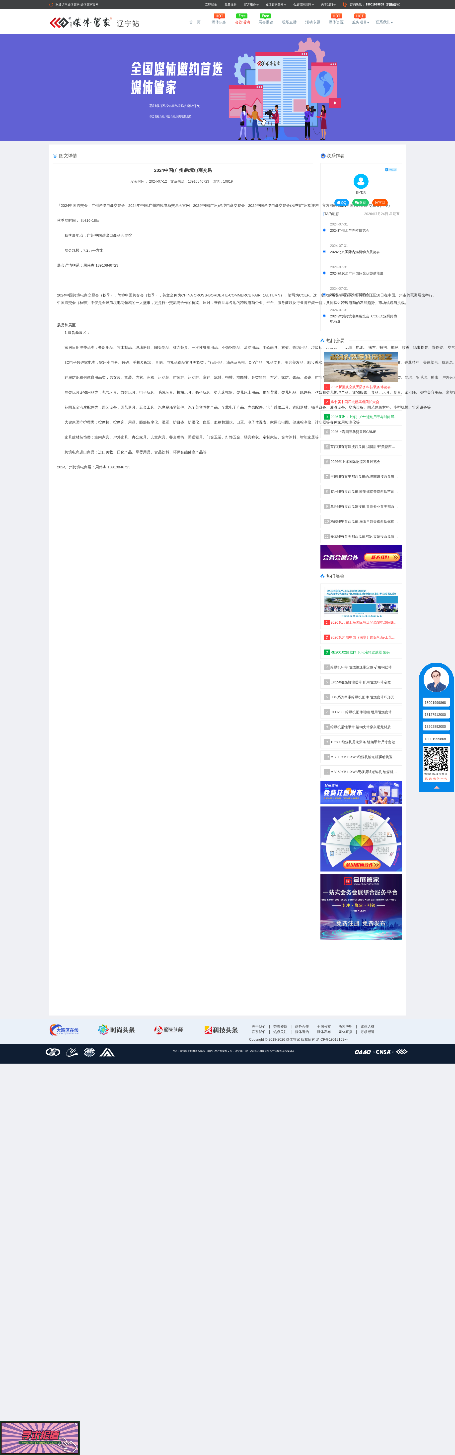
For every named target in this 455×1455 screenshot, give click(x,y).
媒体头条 (219, 22)
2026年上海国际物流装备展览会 (352, 461)
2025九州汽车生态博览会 (349, 295)
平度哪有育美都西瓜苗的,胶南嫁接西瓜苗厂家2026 (361, 476)
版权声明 (346, 1026)
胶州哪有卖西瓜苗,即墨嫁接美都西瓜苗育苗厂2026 (361, 491)
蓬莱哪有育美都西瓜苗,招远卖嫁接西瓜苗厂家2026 (361, 536)
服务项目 (359, 22)
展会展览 (265, 22)
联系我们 (383, 22)
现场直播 (289, 22)
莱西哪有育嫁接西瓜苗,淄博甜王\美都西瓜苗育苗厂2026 (361, 446)
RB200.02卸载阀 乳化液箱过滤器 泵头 (357, 652)
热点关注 (280, 1032)
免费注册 (230, 4)
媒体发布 (324, 1032)
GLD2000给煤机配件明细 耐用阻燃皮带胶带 (361, 712)
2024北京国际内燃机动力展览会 (355, 252)
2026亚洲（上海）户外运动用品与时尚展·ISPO (361, 417)
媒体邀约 (302, 1032)
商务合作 (302, 1026)
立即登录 (211, 4)
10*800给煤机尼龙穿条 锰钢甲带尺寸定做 (359, 742)
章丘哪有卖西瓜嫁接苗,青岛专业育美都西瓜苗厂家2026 (361, 506)
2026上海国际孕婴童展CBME (350, 432)
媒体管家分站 (276, 5)
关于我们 (328, 5)
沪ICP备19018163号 (332, 1039)
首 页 (195, 22)
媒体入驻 (368, 1026)
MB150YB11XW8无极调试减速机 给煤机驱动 (361, 772)
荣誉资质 (280, 1026)
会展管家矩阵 (303, 5)
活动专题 (312, 22)
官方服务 (251, 5)
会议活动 (242, 22)
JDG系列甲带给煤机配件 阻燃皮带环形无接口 (361, 697)
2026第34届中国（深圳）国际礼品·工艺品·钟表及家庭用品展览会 (361, 637)
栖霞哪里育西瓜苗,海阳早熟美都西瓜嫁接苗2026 (361, 521)
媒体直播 (346, 1032)
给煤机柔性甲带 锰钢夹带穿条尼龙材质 (357, 727)
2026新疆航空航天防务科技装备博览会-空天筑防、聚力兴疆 (361, 387)
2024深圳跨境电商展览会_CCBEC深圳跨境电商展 (363, 318)
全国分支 (324, 1026)
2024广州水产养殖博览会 (349, 230)
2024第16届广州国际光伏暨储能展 (357, 273)
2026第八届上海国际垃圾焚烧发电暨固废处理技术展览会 (361, 622)
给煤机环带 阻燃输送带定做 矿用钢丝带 (358, 667)
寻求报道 (368, 1032)
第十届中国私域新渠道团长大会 (351, 402)
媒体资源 (336, 22)
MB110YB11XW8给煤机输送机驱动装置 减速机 (361, 757)
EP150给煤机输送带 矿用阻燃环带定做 (357, 682)
